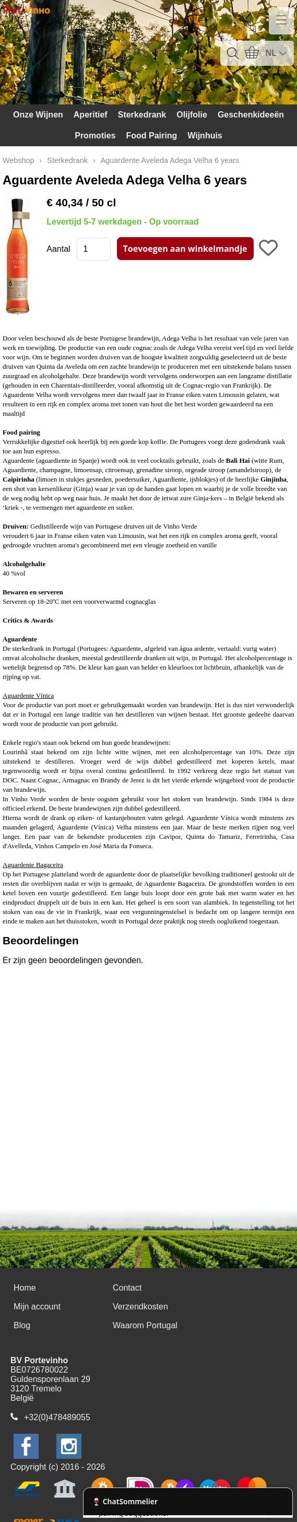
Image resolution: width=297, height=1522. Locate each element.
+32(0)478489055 (57, 1417)
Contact (127, 1287)
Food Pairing (151, 135)
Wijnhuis (204, 135)
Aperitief (91, 114)
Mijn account (37, 1306)
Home (25, 1287)
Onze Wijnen (38, 114)
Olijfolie (191, 114)
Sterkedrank (142, 114)
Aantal (58, 248)
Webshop (18, 160)
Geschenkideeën (251, 114)
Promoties (95, 135)
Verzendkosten (140, 1306)
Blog (22, 1325)
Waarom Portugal (145, 1325)
